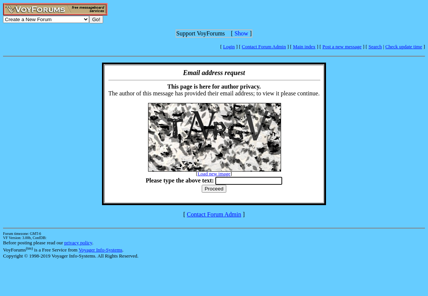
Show (241, 33)
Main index (304, 46)
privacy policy (78, 242)
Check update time (403, 46)
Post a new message (342, 46)
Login (229, 46)
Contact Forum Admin (264, 46)
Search (375, 46)
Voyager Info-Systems (100, 250)
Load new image (214, 173)
